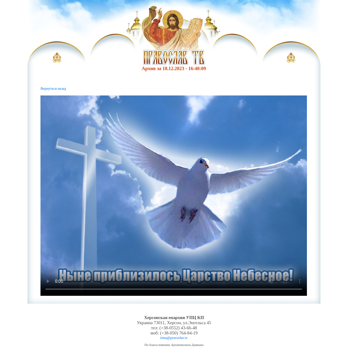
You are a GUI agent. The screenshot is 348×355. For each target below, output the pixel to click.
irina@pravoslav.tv (174, 338)
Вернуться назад (53, 88)
